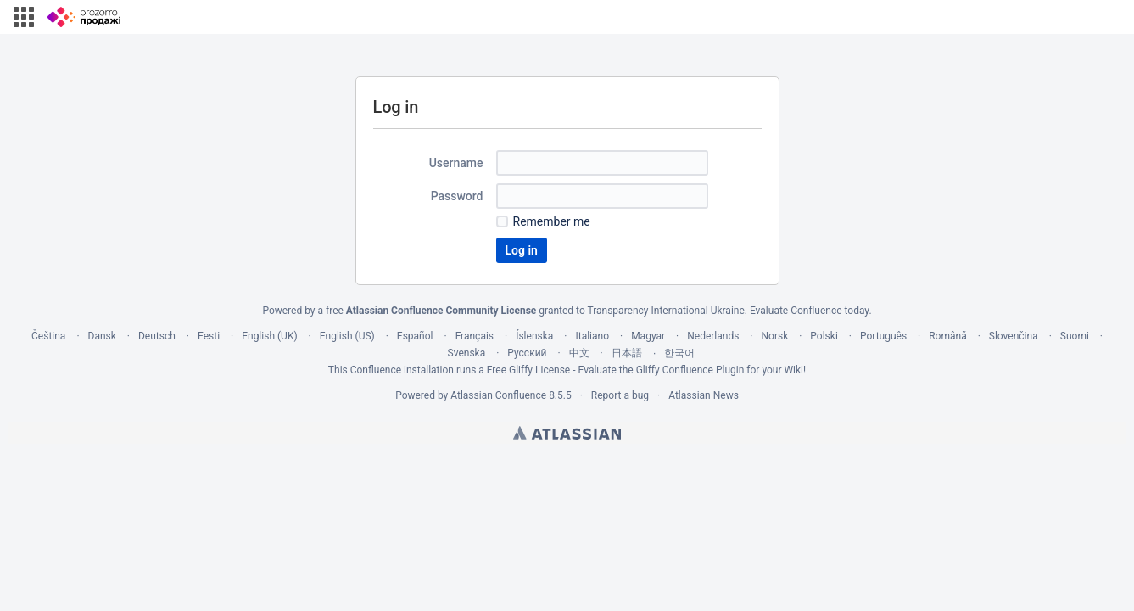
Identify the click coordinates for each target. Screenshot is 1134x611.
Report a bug (620, 395)
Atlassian (567, 433)
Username (456, 163)
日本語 (627, 353)
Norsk (774, 336)
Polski (823, 336)
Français (474, 336)
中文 (579, 353)
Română (947, 336)
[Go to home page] (84, 17)
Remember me (551, 221)
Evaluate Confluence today (809, 311)
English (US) (347, 336)
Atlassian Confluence (498, 395)
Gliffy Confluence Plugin (690, 370)
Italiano (592, 336)
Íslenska (534, 336)
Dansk (102, 336)
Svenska (467, 353)
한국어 (679, 353)
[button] (23, 17)
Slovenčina (1013, 336)
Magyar (648, 336)
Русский (526, 353)
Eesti (209, 336)
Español (415, 336)
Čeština (48, 336)
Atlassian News (703, 395)
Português (883, 336)
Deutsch (157, 336)
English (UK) (269, 336)
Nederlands (713, 336)
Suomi (1074, 336)
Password (457, 196)
